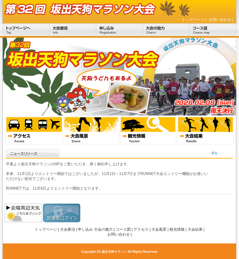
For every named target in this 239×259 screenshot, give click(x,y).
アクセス (33, 130)
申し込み (119, 30)
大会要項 (72, 30)
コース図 (213, 30)
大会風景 (91, 130)
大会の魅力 (166, 30)
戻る (214, 153)
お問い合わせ (220, 19)
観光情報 (148, 130)
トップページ (193, 19)
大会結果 (205, 130)
